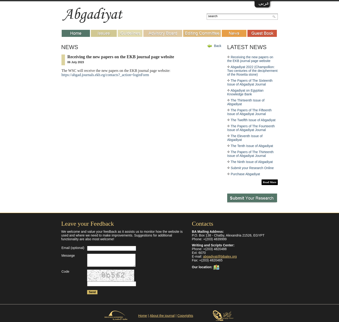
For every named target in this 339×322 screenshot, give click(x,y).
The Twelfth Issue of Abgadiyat (253, 120)
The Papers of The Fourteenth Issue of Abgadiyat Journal (251, 128)
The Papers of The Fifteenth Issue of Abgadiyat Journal (249, 112)
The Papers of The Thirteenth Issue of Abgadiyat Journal (250, 154)
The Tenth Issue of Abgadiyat (252, 146)
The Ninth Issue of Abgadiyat (252, 162)
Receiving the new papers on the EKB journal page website (250, 59)
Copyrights (185, 316)
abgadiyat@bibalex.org (220, 256)
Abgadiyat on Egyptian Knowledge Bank (245, 92)
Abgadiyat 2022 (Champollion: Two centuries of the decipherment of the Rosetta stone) (252, 70)
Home (142, 316)
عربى (263, 3)
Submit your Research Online (252, 168)
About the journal (162, 316)
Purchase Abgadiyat (245, 174)
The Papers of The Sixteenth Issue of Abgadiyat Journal (250, 82)
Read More (269, 182)
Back (217, 46)
